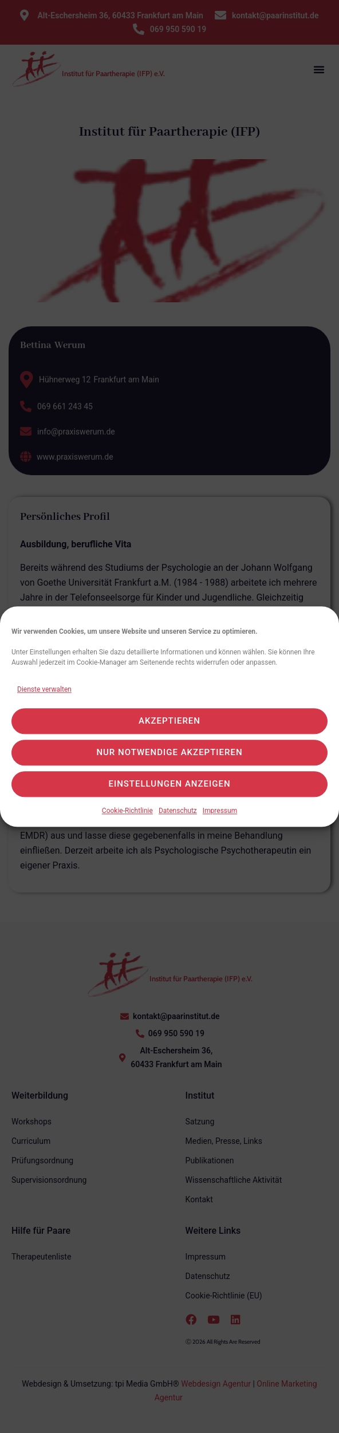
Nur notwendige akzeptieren (169, 759)
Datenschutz (178, 818)
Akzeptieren (169, 728)
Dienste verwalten (44, 696)
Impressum (220, 818)
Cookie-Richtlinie (127, 818)
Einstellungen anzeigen (169, 790)
